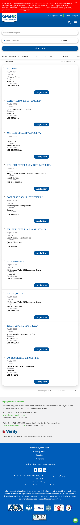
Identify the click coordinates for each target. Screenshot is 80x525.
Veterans (40, 459)
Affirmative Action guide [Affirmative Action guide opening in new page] (40, 482)
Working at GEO (39, 451)
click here (23, 499)
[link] (40, 81)
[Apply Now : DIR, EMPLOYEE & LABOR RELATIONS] (41, 253)
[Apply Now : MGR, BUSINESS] (41, 285)
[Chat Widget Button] (75, 520)
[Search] (40, 48)
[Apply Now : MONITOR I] (41, 92)
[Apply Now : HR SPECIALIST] (41, 317)
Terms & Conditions (48, 464)
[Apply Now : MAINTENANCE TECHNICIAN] (41, 349)
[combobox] (39, 32)
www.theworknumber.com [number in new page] (14, 425)
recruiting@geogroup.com (26, 10)
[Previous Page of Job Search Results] (71, 390)
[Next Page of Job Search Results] (75, 390)
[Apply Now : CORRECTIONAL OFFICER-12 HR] (41, 382)
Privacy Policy (36, 464)
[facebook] (35, 470)
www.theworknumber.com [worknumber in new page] (14, 415)
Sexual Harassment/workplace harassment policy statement (40, 485)
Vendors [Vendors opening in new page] (28, 464)
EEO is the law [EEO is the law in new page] (40, 479)
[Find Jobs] (40, 48)
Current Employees (71, 16)
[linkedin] (40, 470)
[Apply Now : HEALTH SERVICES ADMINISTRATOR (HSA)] (41, 189)
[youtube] (44, 470)
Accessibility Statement (39, 448)
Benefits (39, 455)
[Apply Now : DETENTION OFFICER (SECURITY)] (41, 124)
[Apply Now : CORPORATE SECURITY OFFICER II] (41, 221)
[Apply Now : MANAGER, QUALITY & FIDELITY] (41, 157)
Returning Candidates (54, 16)
